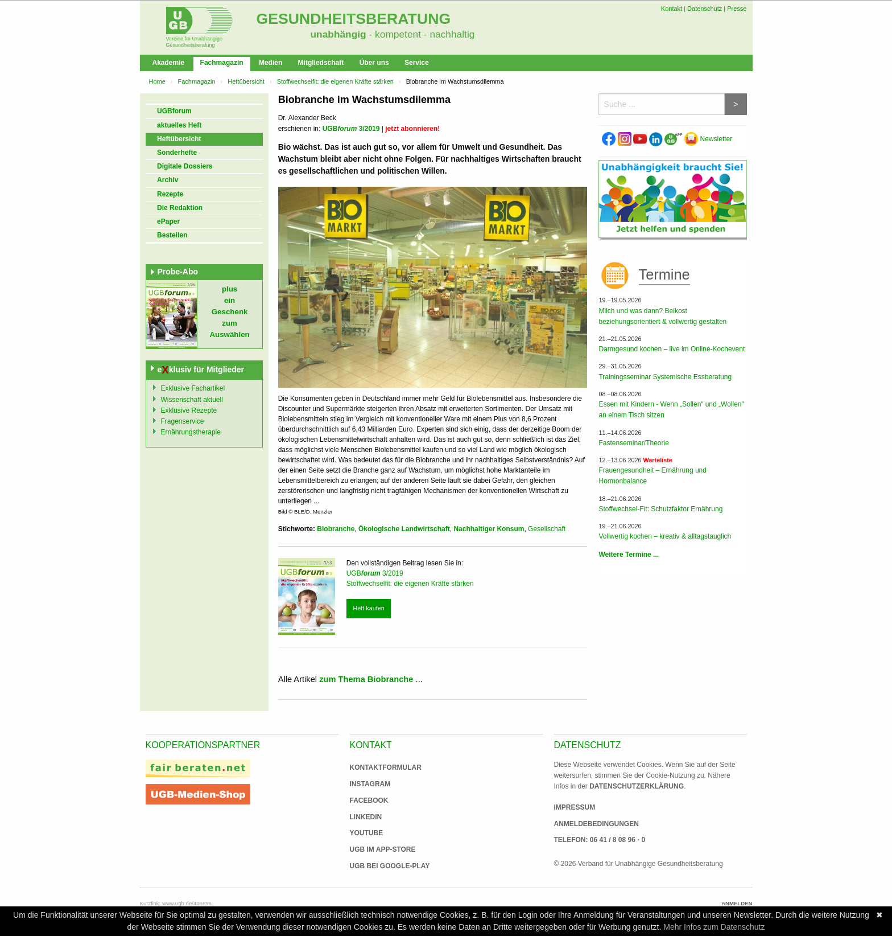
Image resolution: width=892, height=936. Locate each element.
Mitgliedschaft (321, 63)
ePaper (168, 221)
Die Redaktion (180, 208)
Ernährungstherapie (191, 432)
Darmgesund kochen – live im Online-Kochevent (671, 349)
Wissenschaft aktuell (192, 400)
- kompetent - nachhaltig (420, 34)
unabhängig (338, 34)
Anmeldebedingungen (596, 824)
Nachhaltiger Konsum (488, 529)
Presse (736, 8)
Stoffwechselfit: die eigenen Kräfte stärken (335, 81)
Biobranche (335, 529)
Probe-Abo (178, 271)
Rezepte (170, 194)
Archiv (167, 180)
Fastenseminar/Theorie (633, 443)
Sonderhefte (177, 153)
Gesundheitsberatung (354, 18)
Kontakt (671, 8)
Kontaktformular (386, 767)
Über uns (374, 63)
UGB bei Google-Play (378, 866)
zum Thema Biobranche (366, 679)
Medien (270, 63)
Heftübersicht (246, 81)
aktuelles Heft (179, 125)
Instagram (370, 784)
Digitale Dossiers (184, 166)
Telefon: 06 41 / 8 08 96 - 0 (600, 840)
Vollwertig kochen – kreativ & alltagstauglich (664, 536)
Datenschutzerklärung (636, 786)
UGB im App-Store (378, 849)
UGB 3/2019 (351, 129)
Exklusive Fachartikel (193, 388)
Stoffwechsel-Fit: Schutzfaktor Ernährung (660, 509)
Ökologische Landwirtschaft (404, 529)
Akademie (168, 63)
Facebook (369, 800)
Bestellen (172, 235)
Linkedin (366, 817)
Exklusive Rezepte (189, 410)
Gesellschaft (546, 529)
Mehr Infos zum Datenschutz (714, 926)
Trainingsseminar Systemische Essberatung (665, 377)
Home (157, 81)
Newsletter (708, 139)
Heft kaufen (368, 608)
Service (416, 63)
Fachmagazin (221, 63)
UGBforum (174, 111)
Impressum (575, 807)
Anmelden (736, 903)
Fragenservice (182, 421)
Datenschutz (704, 8)
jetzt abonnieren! (412, 129)
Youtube (366, 833)
